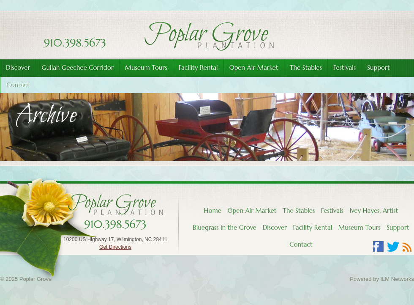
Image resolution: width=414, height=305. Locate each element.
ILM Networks (397, 279)
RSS (407, 246)
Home (212, 210)
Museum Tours (146, 67)
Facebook (378, 246)
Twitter (393, 246)
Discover (18, 67)
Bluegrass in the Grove (224, 227)
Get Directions (115, 247)
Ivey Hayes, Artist (373, 210)
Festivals (344, 67)
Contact (301, 244)
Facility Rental (198, 67)
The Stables (306, 67)
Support (378, 67)
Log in (200, 279)
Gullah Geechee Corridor (77, 67)
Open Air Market (253, 67)
